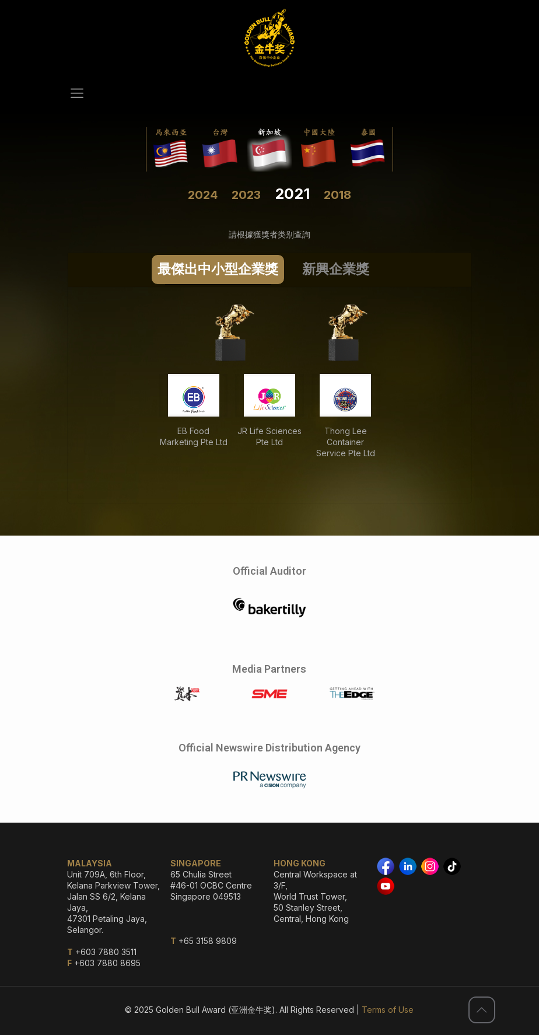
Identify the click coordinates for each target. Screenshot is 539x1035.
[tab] (218, 269)
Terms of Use (388, 1010)
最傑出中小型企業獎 (218, 269)
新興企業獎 (335, 269)
